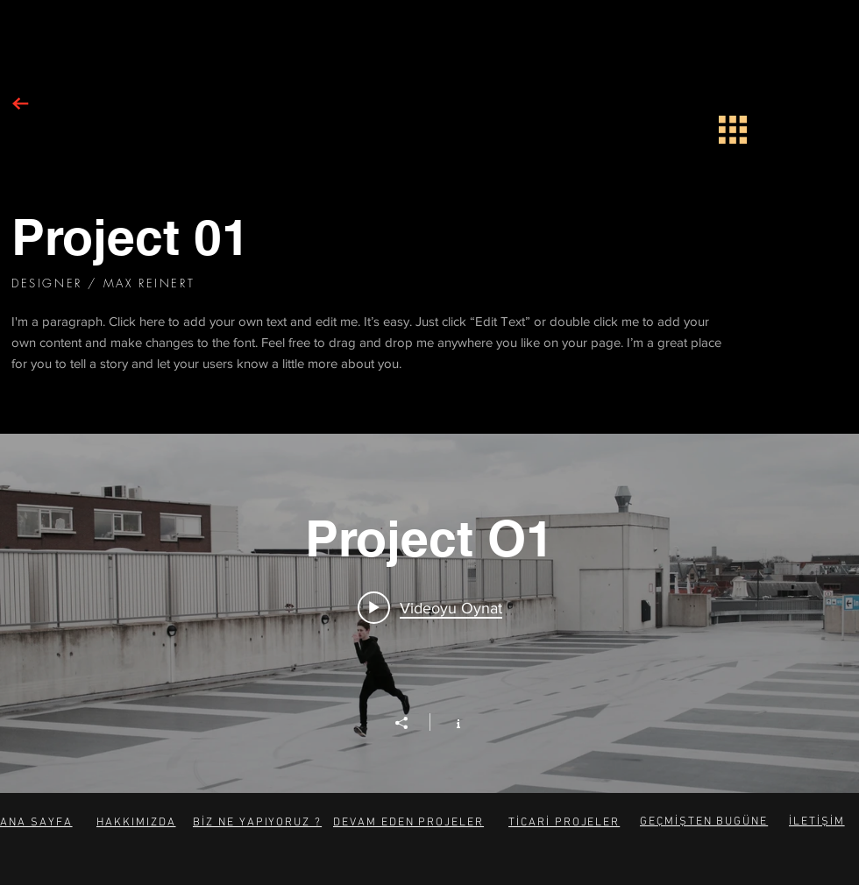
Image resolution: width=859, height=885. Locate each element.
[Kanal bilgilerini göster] (449, 722)
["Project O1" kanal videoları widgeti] (429, 613)
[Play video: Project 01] (430, 607)
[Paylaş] (410, 723)
